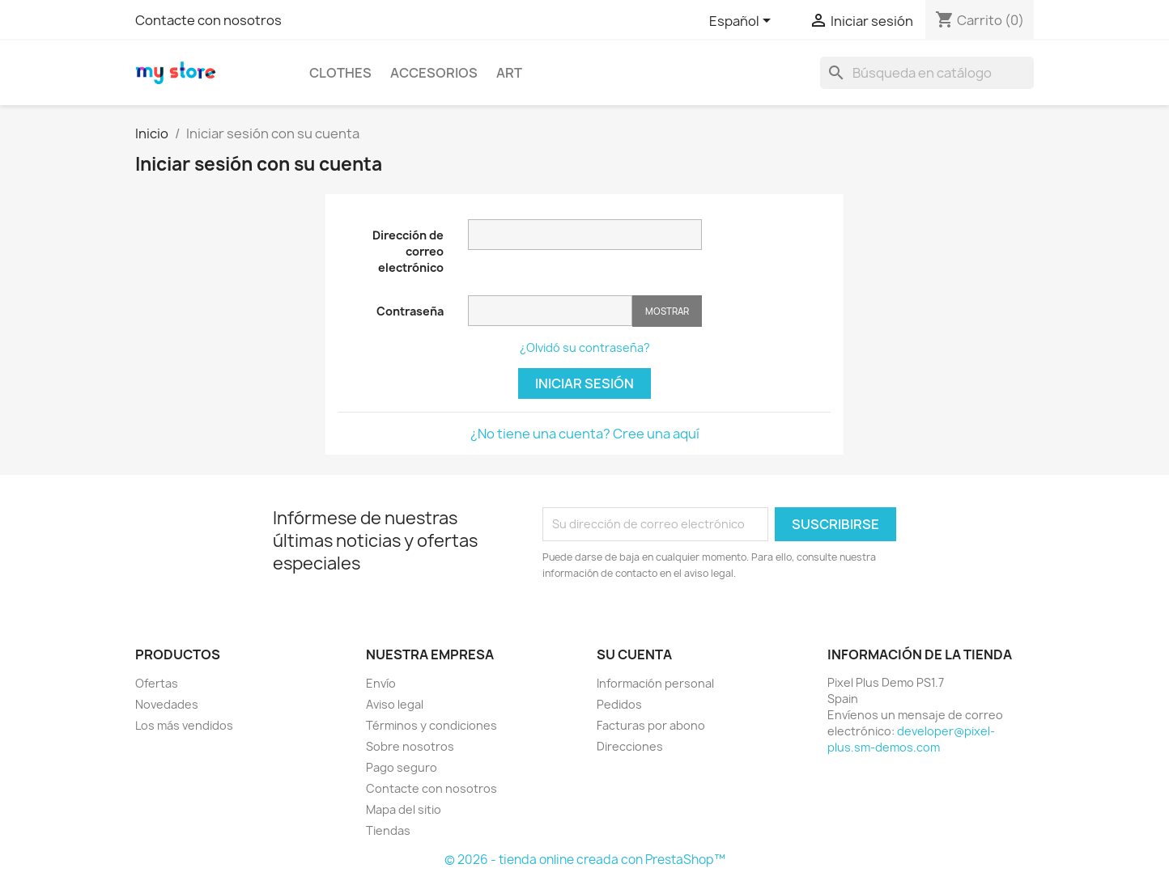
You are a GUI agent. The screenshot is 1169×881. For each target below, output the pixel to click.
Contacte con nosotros (208, 20)
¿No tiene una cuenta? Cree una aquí (584, 434)
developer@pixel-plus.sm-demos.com (911, 739)
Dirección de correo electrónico (408, 251)
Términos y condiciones (431, 725)
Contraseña (410, 311)
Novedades (166, 704)
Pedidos (619, 704)
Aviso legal (394, 704)
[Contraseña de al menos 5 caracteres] (550, 310)
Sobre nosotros (410, 746)
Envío (381, 683)
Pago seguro (401, 767)
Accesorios (434, 73)
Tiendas (388, 830)
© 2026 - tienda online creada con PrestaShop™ (584, 859)
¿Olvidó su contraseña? (585, 347)
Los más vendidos (184, 725)
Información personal (655, 683)
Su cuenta (634, 654)
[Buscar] (927, 73)
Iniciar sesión (584, 383)
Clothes (340, 73)
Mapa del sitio (403, 809)
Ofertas (156, 683)
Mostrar (667, 311)
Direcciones (630, 746)
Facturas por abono (651, 725)
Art (509, 73)
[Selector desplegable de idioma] (742, 22)
